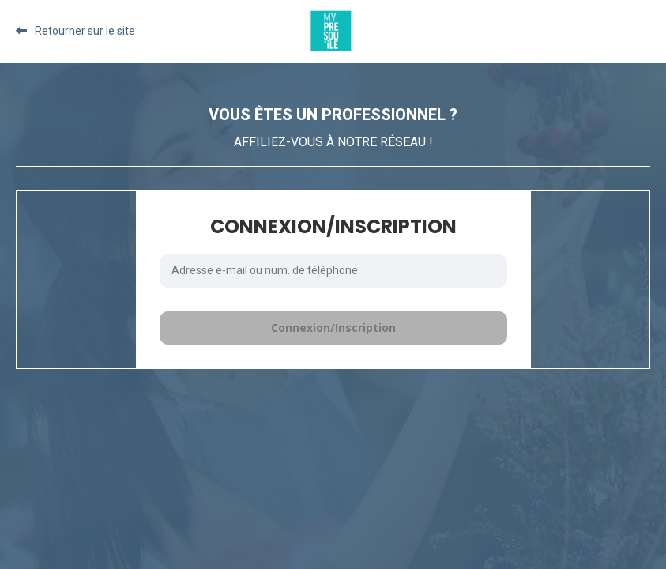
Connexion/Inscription (333, 327)
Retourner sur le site (85, 30)
